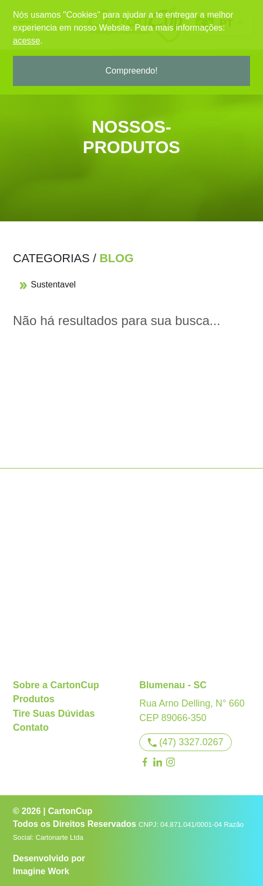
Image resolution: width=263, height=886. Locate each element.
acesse (26, 40)
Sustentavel (47, 284)
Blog (116, 258)
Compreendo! (131, 70)
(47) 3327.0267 (186, 742)
